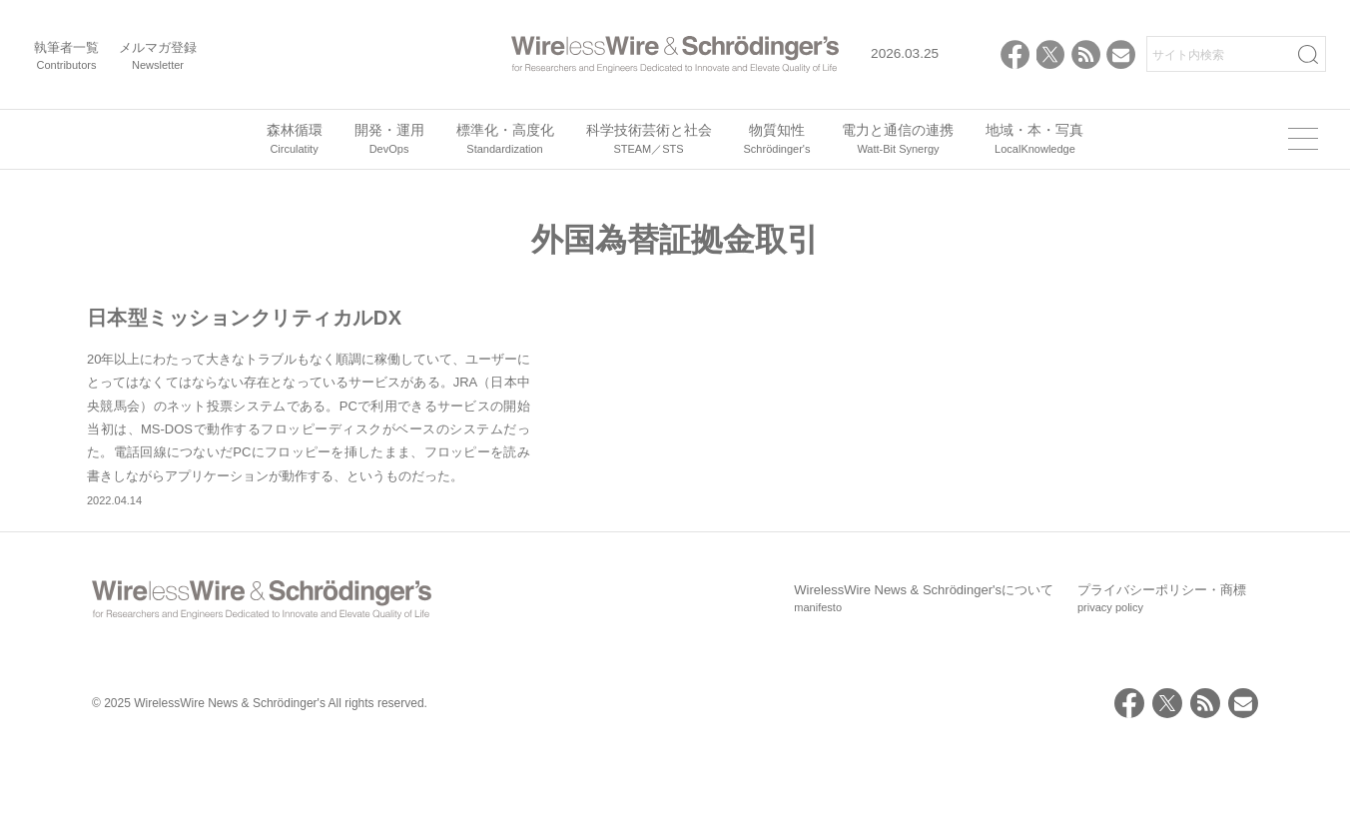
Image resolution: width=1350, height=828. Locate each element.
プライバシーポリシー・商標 (1161, 685)
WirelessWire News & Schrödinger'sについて (923, 685)
